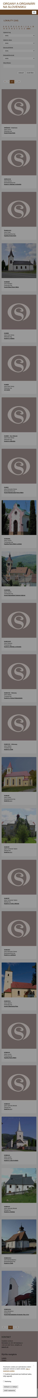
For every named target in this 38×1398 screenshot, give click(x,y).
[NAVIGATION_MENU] (34, 12)
